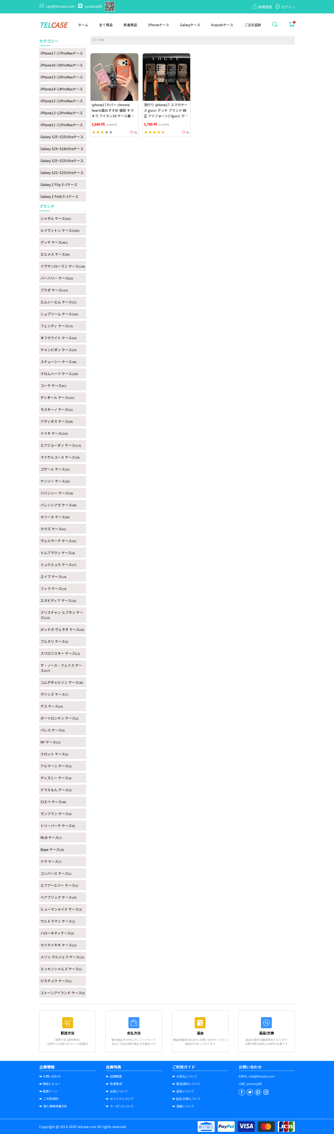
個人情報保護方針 (53, 1106)
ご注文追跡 (252, 24)
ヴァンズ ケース (54, 694)
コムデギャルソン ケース (61, 682)
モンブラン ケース (56, 813)
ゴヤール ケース (55, 469)
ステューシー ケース (58, 361)
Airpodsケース (222, 24)
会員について (117, 1091)
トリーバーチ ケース (57, 825)
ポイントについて (120, 1098)
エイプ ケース (53, 576)
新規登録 (262, 6)
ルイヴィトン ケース (59, 230)
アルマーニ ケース (56, 765)
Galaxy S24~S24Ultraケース (62, 148)
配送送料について (186, 1084)
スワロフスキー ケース (60, 653)
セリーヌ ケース (55, 516)
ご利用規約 (48, 1098)
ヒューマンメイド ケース (61, 909)
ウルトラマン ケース (57, 921)
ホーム (83, 24)
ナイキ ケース (54, 433)
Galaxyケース (190, 24)
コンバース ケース (55, 873)
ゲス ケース (51, 706)
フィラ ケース (53, 588)
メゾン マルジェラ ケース (62, 956)
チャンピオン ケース (58, 349)
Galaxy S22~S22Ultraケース (62, 172)
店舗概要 (114, 1076)
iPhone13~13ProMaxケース (61, 100)
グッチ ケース (54, 242)
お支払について (184, 1076)
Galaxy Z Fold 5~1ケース (59, 196)
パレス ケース (52, 730)
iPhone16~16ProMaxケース (61, 65)
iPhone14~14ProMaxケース (61, 88)
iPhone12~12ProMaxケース (61, 112)
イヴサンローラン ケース (62, 266)
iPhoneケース (158, 24)
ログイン (285, 6)
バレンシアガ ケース (58, 504)
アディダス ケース (56, 421)
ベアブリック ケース (58, 897)
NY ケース (50, 741)
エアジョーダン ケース (60, 445)
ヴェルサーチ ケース (58, 540)
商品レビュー (50, 1084)
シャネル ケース (55, 218)
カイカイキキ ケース (58, 944)
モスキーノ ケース (56, 409)
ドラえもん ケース (56, 789)
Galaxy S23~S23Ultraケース (62, 160)
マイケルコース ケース (60, 457)
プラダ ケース (54, 290)
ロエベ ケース (53, 801)
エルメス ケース (55, 254)
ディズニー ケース (55, 777)
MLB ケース (51, 837)
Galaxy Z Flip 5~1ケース (58, 184)
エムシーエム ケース (58, 301)
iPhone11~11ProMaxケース (61, 124)
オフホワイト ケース (58, 337)
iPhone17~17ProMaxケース (61, 53)
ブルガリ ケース (54, 641)
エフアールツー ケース (59, 885)
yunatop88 (90, 6)
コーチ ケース (53, 385)
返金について (183, 1091)
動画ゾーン (48, 1091)
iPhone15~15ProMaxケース (61, 77)
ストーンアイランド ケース (62, 992)
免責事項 (114, 1084)
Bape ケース (52, 849)
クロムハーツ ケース (59, 373)
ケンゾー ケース (55, 481)
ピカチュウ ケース (56, 980)
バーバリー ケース (56, 278)
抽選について (183, 1106)
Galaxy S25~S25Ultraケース (62, 136)
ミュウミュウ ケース (58, 564)
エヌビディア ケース (58, 600)
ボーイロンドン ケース (59, 718)
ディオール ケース (57, 397)
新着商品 (130, 24)
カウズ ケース (53, 528)
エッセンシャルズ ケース (61, 968)
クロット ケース (54, 753)
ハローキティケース (57, 933)
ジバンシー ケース (56, 492)
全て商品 (106, 24)
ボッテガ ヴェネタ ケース (62, 629)
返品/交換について (186, 1098)
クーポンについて (120, 1106)
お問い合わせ (50, 1076)
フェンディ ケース (56, 325)
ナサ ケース (50, 861)
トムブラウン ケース (57, 552)
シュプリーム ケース (59, 313)
